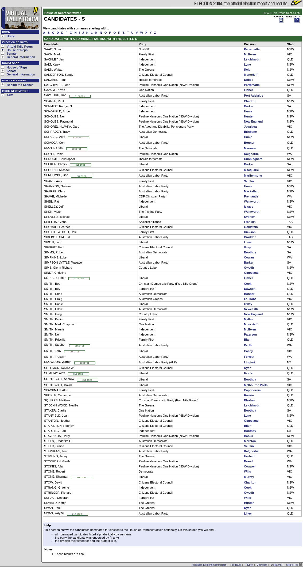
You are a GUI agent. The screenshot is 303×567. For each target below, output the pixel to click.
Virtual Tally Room (20, 46)
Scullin (249, 181)
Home (11, 36)
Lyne (247, 64)
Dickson (250, 232)
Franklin (250, 221)
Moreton (250, 441)
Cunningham (253, 159)
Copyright (262, 565)
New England (253, 121)
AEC (10, 95)
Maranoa (250, 148)
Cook (247, 283)
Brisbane (250, 131)
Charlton (250, 101)
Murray (249, 476)
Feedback (235, 565)
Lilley (248, 513)
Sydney (249, 216)
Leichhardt (251, 59)
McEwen (250, 54)
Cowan (249, 257)
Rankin (249, 395)
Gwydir (249, 267)
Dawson (249, 288)
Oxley (248, 304)
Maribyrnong (253, 175)
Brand (248, 461)
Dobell (248, 79)
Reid (247, 69)
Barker (248, 106)
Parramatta (251, 49)
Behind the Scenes (20, 84)
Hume (248, 111)
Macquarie (251, 170)
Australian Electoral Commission (209, 565)
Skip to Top (294, 565)
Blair (247, 339)
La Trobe (250, 298)
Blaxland (250, 400)
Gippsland (251, 272)
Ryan (247, 368)
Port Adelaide (253, 95)
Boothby (250, 252)
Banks (248, 435)
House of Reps (17, 50)
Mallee (248, 319)
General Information (21, 57)
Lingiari (249, 362)
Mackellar (251, 191)
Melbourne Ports (255, 385)
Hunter (249, 116)
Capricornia (252, 390)
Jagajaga (250, 126)
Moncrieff (250, 74)
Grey (247, 247)
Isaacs (248, 206)
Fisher (248, 90)
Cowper (249, 466)
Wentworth (251, 201)
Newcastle (251, 309)
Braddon (250, 237)
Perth (248, 345)
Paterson (250, 334)
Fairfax (249, 373)
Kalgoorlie (251, 153)
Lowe (248, 242)
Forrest (249, 356)
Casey (248, 351)
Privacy (249, 565)
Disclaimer (276, 565)
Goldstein (251, 227)
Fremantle (251, 196)
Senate (12, 53)
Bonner (249, 142)
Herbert (249, 456)
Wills (247, 471)
